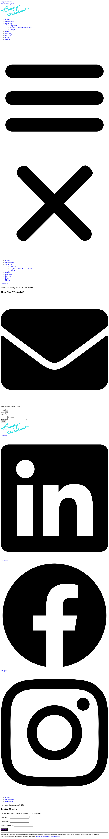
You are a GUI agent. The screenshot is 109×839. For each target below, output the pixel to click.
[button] (54, 150)
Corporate (13, 26)
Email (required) (7, 826)
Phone (3, 415)
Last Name (5, 822)
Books (7, 31)
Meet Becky (9, 22)
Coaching (8, 33)
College (12, 29)
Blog (7, 37)
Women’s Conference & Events (21, 27)
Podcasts (8, 35)
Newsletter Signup (7, 4)
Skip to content (6, 2)
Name (3, 410)
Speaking (8, 24)
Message (4, 420)
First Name (5, 818)
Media (7, 39)
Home (7, 20)
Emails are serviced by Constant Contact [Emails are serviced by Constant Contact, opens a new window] (48, 837)
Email (3, 412)
